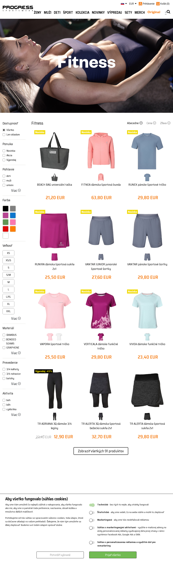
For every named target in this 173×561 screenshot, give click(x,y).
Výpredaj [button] (114, 12)
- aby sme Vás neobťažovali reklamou (123, 520)
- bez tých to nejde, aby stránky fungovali (123, 504)
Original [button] (153, 13)
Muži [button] (47, 12)
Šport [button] (68, 12)
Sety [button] (128, 12)
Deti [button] (57, 12)
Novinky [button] (98, 12)
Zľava (165, 123)
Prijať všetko (113, 555)
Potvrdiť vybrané (60, 555)
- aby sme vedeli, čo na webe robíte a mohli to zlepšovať (130, 512)
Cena (152, 123)
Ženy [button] (37, 12)
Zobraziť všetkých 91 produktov (101, 451)
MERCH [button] (140, 12)
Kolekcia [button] (82, 12)
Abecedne (135, 123)
